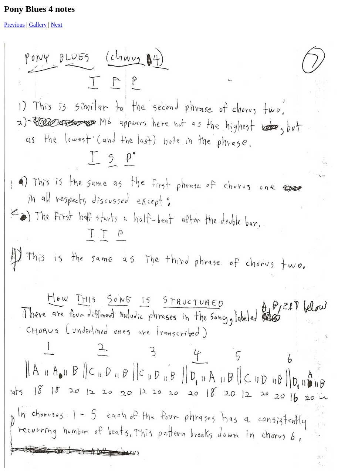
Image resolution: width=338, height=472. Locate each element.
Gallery (38, 24)
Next (56, 24)
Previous (14, 24)
